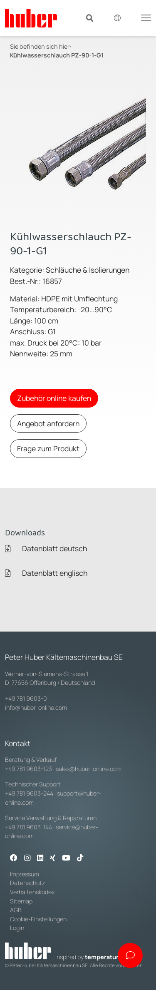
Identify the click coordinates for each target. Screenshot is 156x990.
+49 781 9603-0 (26, 698)
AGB (16, 910)
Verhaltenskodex (32, 892)
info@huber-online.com (36, 707)
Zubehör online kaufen (54, 398)
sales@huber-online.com (88, 769)
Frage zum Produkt (48, 448)
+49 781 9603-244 (29, 793)
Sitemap (21, 901)
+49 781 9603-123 (28, 769)
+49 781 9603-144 (28, 827)
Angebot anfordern (48, 423)
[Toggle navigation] (146, 17)
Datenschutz (27, 883)
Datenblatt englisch (46, 573)
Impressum (24, 874)
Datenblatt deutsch (46, 548)
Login (17, 928)
